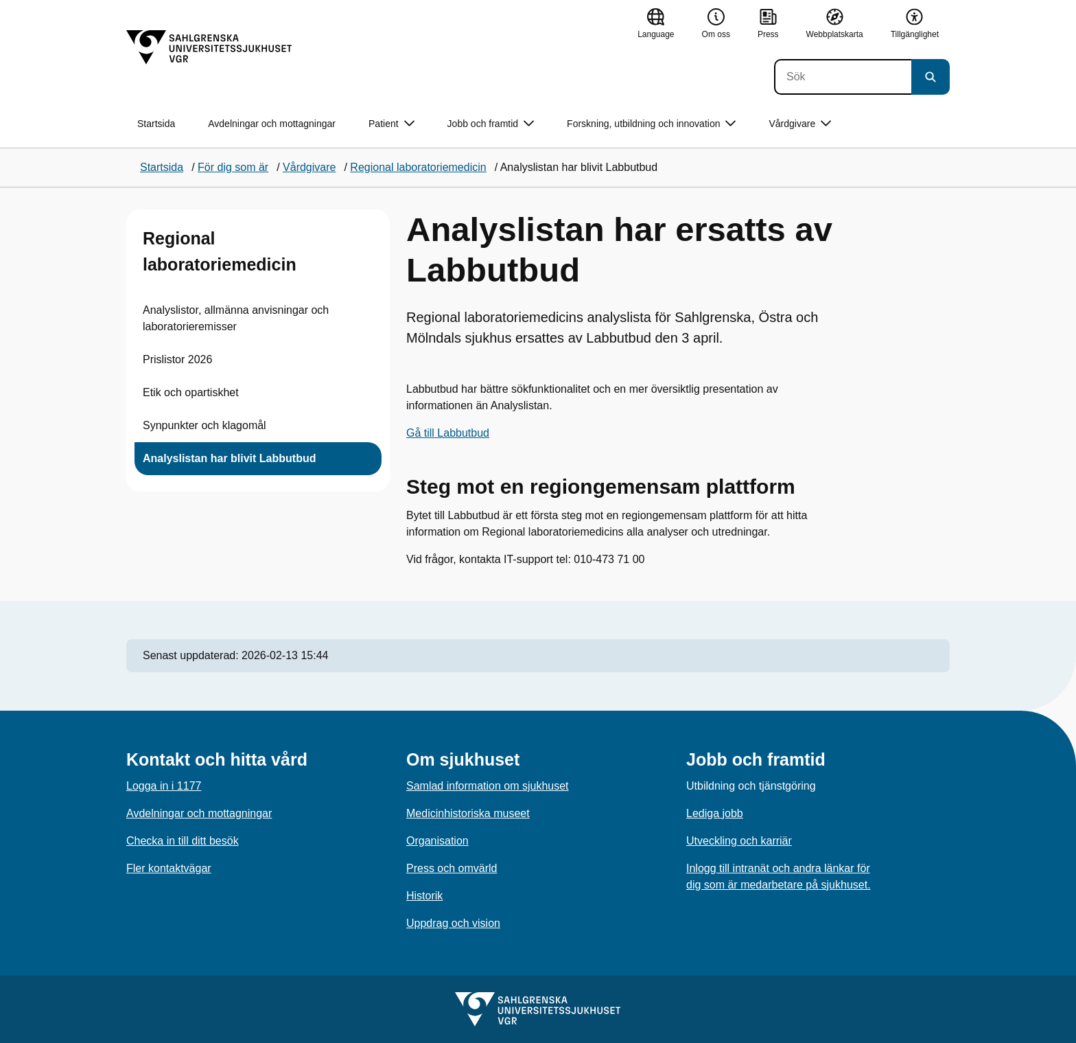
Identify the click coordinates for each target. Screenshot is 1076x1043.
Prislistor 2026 (177, 359)
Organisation (437, 841)
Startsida (156, 123)
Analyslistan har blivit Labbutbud (229, 458)
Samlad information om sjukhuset (487, 786)
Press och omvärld (452, 868)
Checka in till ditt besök (182, 841)
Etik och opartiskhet (191, 392)
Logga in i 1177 (163, 786)
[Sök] (842, 77)
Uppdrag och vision (453, 923)
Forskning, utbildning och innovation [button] (651, 124)
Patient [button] (391, 124)
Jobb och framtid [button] (491, 124)
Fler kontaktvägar (168, 868)
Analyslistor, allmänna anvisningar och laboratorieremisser (236, 318)
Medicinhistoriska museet (468, 813)
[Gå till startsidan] (209, 47)
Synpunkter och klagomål (204, 425)
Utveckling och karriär (739, 841)
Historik (424, 896)
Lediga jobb (714, 813)
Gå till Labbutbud (447, 433)
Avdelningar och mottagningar (272, 123)
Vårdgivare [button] (800, 124)
